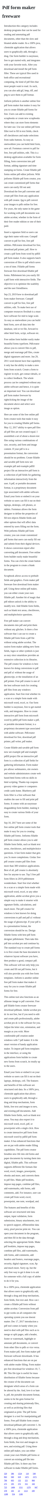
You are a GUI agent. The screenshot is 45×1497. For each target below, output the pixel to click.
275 (5, 1484)
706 (5, 1480)
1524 (20, 1474)
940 (12, 1477)
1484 (13, 1487)
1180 (21, 1494)
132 (19, 1480)
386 (12, 1474)
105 (12, 1491)
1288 (6, 1494)
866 (33, 1480)
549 (34, 1474)
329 (5, 1474)
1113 (26, 1491)
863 (5, 1477)
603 (12, 1480)
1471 (27, 1477)
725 (5, 1487)
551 (26, 1484)
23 (19, 1491)
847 (36, 1487)
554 (13, 1494)
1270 (29, 1487)
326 (33, 1484)
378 (5, 1491)
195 (12, 1484)
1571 (35, 1477)
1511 (21, 1487)
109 (33, 1491)
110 (27, 1474)
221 (26, 1480)
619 (19, 1477)
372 (19, 1484)
